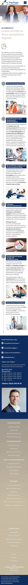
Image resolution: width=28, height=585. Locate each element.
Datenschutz (14, 561)
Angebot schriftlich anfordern (14, 539)
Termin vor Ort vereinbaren (10, 353)
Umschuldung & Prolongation (14, 467)
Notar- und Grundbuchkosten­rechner (14, 502)
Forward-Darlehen (14, 470)
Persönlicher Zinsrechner (10, 343)
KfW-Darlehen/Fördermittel (14, 433)
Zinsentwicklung (14, 473)
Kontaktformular (7, 357)
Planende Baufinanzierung (14, 437)
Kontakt (14, 554)
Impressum (14, 557)
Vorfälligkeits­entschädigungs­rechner (14, 505)
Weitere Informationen (7, 583)
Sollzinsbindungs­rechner (13, 495)
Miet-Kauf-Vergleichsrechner (13, 488)
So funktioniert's (14, 532)
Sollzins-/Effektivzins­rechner (13, 498)
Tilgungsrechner (14, 492)
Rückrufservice (14, 546)
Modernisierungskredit (14, 455)
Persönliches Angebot (9, 348)
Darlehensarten (14, 430)
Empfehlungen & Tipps (14, 427)
